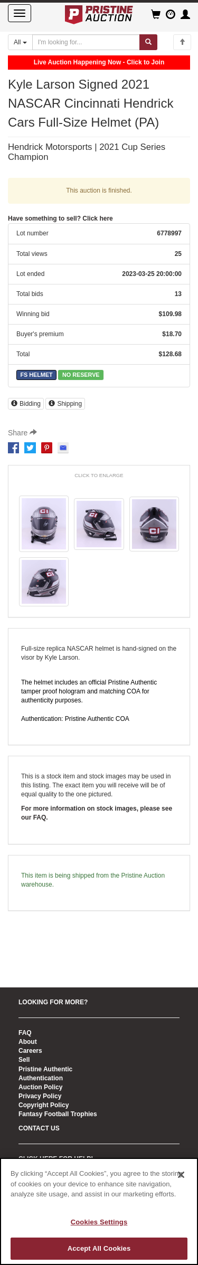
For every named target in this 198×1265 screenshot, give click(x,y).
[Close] (181, 1174)
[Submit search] (148, 42)
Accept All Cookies (99, 1248)
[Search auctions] (86, 42)
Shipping (65, 403)
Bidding (26, 403)
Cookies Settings (99, 1222)
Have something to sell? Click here (60, 218)
